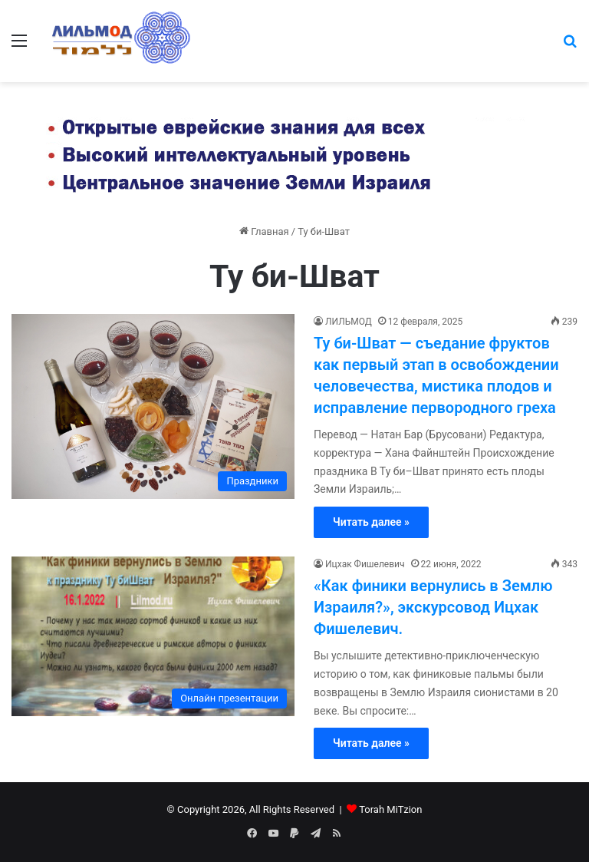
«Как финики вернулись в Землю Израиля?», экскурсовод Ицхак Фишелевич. (433, 607)
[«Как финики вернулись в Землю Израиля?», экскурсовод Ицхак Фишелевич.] (153, 636)
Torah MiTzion (390, 809)
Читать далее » (371, 522)
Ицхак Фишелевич (365, 564)
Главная (264, 231)
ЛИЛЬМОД (348, 321)
